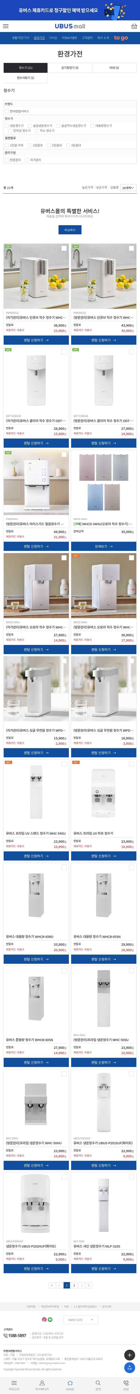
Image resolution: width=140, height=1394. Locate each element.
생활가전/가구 (20, 37)
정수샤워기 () (25, 78)
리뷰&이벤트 (69, 37)
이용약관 (31, 1310)
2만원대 (57, 145)
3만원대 (76, 145)
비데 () (114, 67)
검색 (98, 1385)
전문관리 (15, 160)
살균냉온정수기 (42, 125)
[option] (70, 10)
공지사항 (106, 1310)
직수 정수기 (47, 130)
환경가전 (39, 37)
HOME (70, 1385)
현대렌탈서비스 (19, 111)
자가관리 (35, 160)
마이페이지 (42, 1385)
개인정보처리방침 (50, 1310)
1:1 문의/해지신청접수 (85, 1310)
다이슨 (53, 37)
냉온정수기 (17, 125)
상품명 (114, 187)
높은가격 (87, 187)
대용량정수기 (103, 125)
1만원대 (37, 145)
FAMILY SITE (75, 1323)
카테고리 (14, 1385)
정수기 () (25, 67)
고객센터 (87, 37)
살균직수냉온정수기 (74, 125)
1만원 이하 (16, 145)
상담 (126, 1385)
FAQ (66, 1310)
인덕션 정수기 (22, 130)
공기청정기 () (69, 67)
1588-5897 (14, 1338)
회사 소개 (103, 37)
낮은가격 (101, 187)
